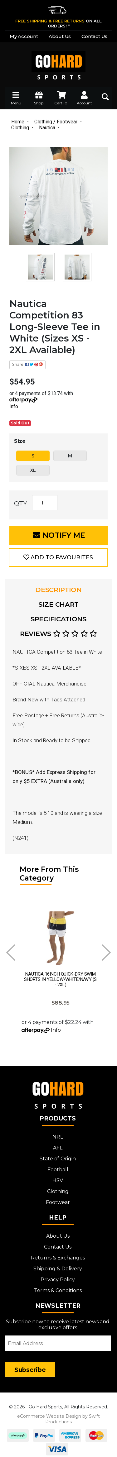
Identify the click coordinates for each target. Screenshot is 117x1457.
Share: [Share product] (27, 364)
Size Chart (58, 604)
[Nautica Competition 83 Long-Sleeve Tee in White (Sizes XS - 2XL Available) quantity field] (44, 502)
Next (106, 952)
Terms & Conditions (58, 1287)
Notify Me (59, 535)
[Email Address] (58, 1340)
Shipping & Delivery (57, 1265)
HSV (57, 1177)
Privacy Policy (58, 1276)
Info (13, 406)
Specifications (58, 619)
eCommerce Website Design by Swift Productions (58, 1415)
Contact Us (94, 36)
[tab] (58, 589)
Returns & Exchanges (58, 1255)
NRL (57, 1134)
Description (58, 590)
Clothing (58, 1188)
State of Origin (58, 1155)
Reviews (58, 634)
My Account (24, 36)
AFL (57, 1145)
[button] (58, 557)
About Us (60, 36)
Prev (10, 952)
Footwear (58, 1199)
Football (57, 1166)
